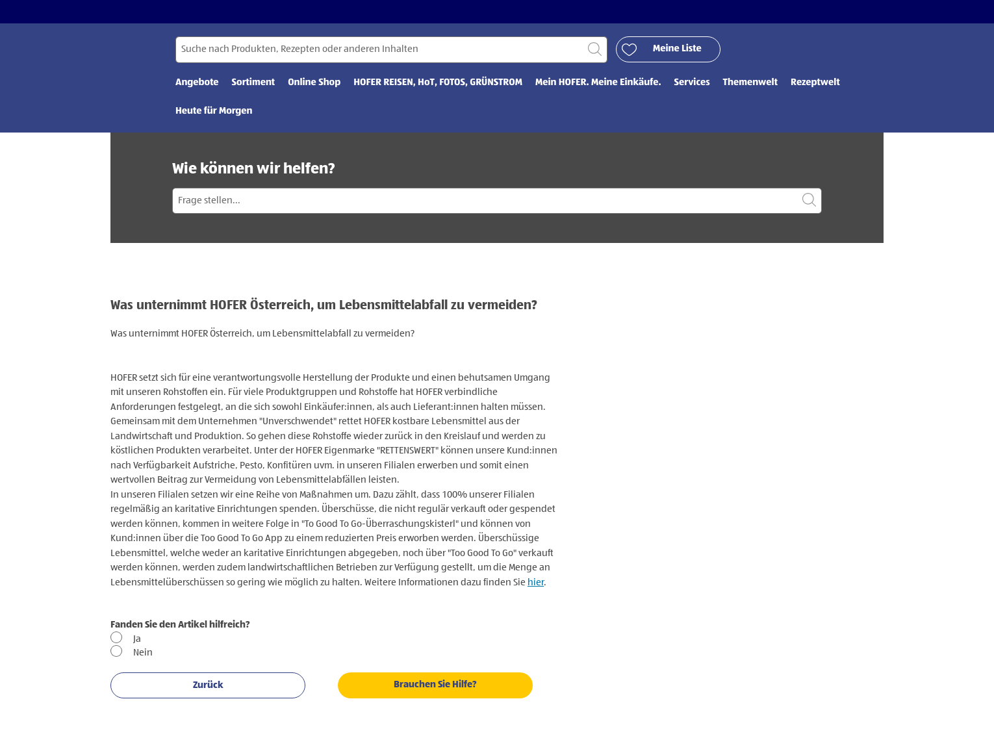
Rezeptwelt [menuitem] (815, 83)
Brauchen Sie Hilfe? (435, 684)
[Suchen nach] (391, 49)
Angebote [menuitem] (197, 83)
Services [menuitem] (692, 83)
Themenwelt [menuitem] (750, 83)
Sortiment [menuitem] (253, 83)
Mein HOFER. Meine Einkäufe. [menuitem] (598, 83)
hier (536, 582)
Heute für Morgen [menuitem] (214, 111)
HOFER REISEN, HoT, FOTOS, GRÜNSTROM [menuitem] (437, 83)
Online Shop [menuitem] (314, 83)
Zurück (208, 685)
